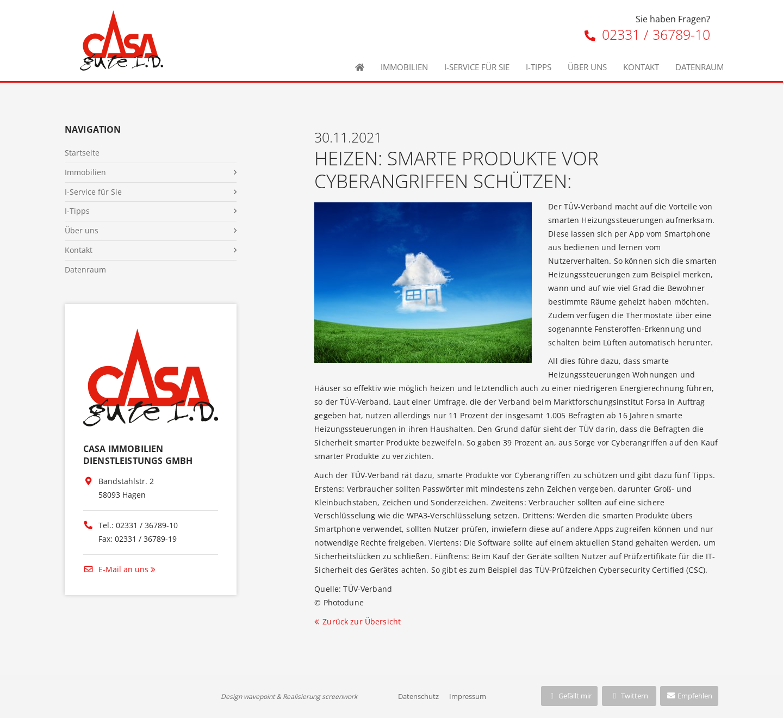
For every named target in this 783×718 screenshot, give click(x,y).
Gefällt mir (569, 696)
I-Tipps (538, 66)
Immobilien (404, 66)
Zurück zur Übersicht (361, 621)
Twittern (629, 696)
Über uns (587, 66)
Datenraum (699, 66)
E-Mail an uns (115, 569)
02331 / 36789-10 (647, 34)
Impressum (467, 696)
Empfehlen (689, 696)
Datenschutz (418, 696)
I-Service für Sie (476, 66)
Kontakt (641, 66)
